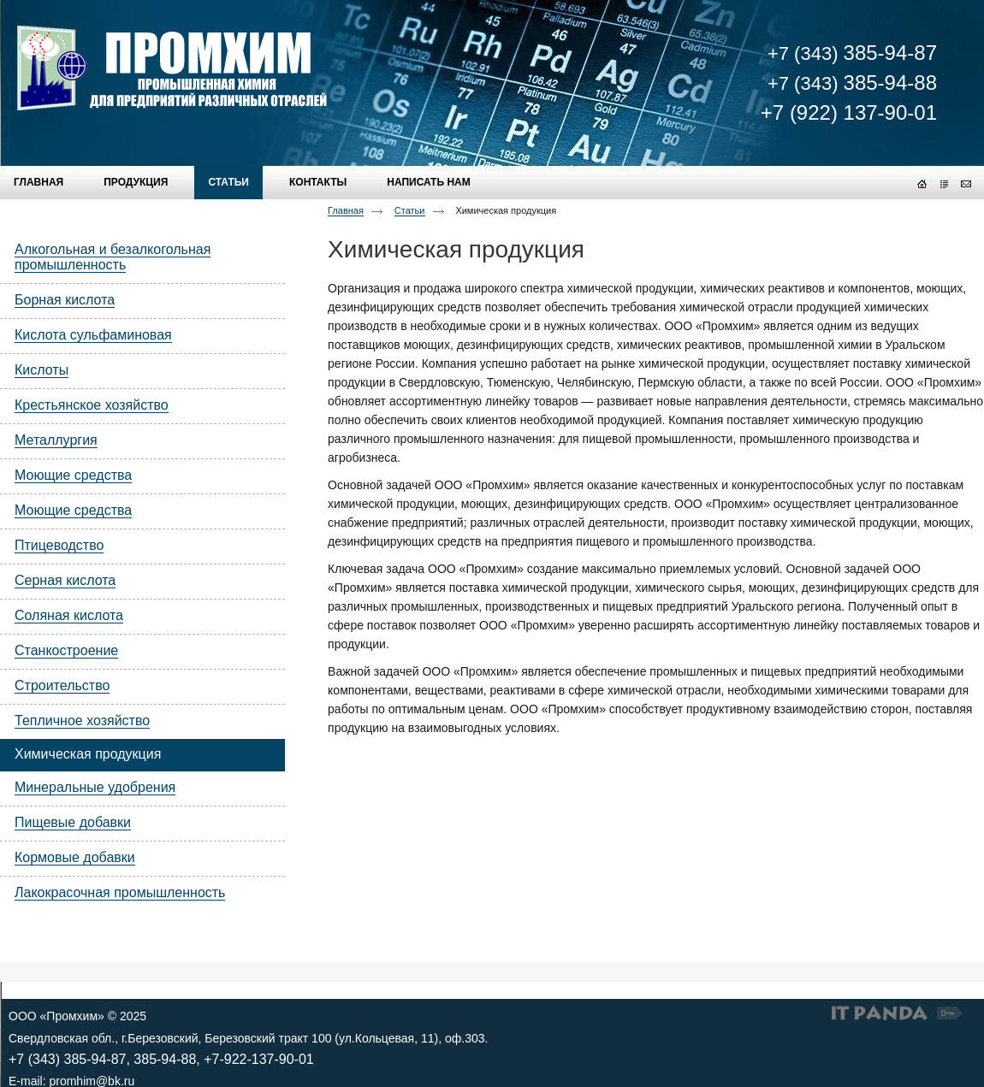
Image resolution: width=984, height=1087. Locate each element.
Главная (346, 210)
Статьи (409, 210)
